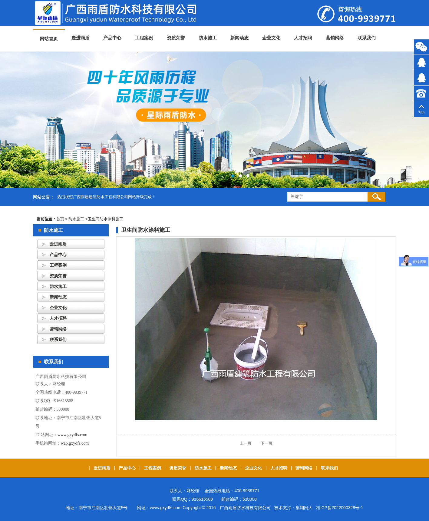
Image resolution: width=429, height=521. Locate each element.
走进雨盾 (80, 37)
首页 (60, 219)
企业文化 (271, 37)
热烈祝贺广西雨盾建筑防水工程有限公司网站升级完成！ (106, 197)
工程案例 (144, 37)
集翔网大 (303, 507)
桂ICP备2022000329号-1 (339, 507)
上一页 (246, 443)
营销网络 (335, 37)
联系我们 (367, 37)
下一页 (262, 443)
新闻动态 (239, 37)
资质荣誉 (176, 37)
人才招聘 (303, 37)
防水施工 (208, 37)
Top (421, 109)
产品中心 (112, 37)
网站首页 (49, 38)
